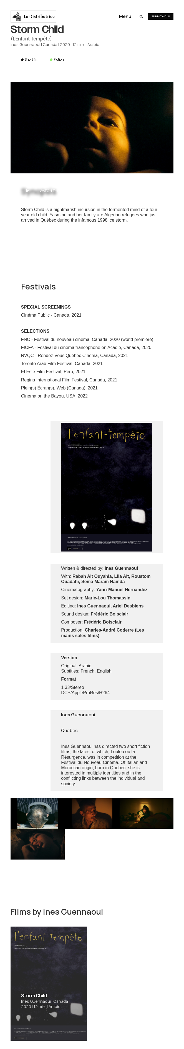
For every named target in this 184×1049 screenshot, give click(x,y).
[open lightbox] (92, 127)
